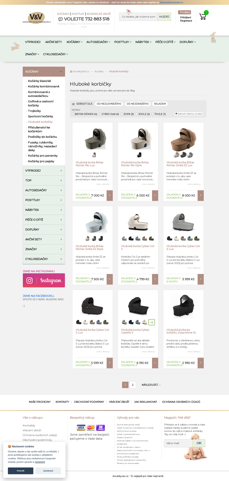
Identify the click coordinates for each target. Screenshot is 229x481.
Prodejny (185, 12)
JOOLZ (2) (144, 114)
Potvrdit (20, 471)
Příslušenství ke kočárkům (39, 129)
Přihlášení (185, 17)
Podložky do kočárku (42, 136)
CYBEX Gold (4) (110, 114)
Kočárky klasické (39, 81)
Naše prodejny (40, 401)
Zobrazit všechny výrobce (188, 114)
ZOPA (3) (129, 114)
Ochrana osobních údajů (181, 401)
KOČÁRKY (63, 13)
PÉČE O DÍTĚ (164, 42)
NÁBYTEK (142, 42)
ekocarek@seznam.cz (171, 2)
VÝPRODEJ (32, 42)
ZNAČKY (31, 54)
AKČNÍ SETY (53, 42)
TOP (28, 180)
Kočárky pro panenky (42, 155)
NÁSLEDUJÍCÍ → (151, 384)
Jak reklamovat (145, 401)
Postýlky (32, 200)
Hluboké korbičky (40, 121)
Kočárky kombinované (43, 86)
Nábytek (32, 210)
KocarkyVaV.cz (79, 71)
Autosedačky (36, 190)
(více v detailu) (103, 184)
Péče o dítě (34, 219)
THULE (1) (160, 114)
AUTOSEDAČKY (97, 42)
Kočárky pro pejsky (41, 161)
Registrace (185, 20)
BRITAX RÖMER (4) (86, 114)
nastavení (40, 462)
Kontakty (62, 401)
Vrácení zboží (119, 401)
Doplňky (32, 229)
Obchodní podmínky (89, 401)
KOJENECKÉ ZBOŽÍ (99, 13)
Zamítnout (48, 471)
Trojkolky (34, 111)
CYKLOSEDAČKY (54, 54)
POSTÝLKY (78, 13)
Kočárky (32, 71)
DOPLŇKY (186, 42)
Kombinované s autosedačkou (39, 94)
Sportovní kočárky (40, 116)
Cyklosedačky (36, 259)
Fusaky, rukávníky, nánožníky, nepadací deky (42, 146)
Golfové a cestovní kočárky (40, 103)
